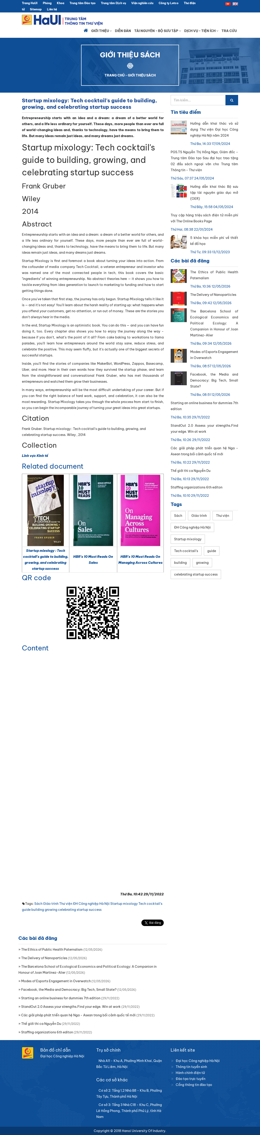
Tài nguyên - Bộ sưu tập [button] (157, 31)
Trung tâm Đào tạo (83, 3)
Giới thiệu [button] (101, 31)
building (37, 910)
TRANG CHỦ (115, 75)
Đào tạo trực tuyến (190, 1079)
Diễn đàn (123, 31)
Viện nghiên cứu (142, 3)
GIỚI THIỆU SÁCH (142, 75)
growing (51, 910)
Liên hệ (52, 9)
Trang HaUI (30, 3)
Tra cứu (229, 31)
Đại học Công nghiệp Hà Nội (198, 1061)
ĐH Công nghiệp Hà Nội (91, 904)
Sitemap (36, 9)
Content (35, 648)
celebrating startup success (80, 910)
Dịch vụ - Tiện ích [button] (201, 31)
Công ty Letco (168, 3)
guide (26, 910)
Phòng (47, 3)
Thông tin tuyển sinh (191, 1067)
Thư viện (65, 904)
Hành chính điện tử (190, 1073)
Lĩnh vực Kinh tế (35, 456)
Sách (38, 904)
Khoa (60, 3)
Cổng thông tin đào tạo (194, 1085)
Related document (53, 466)
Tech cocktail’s (150, 904)
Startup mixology (124, 904)
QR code (36, 577)
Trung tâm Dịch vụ (113, 3)
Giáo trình (50, 904)
